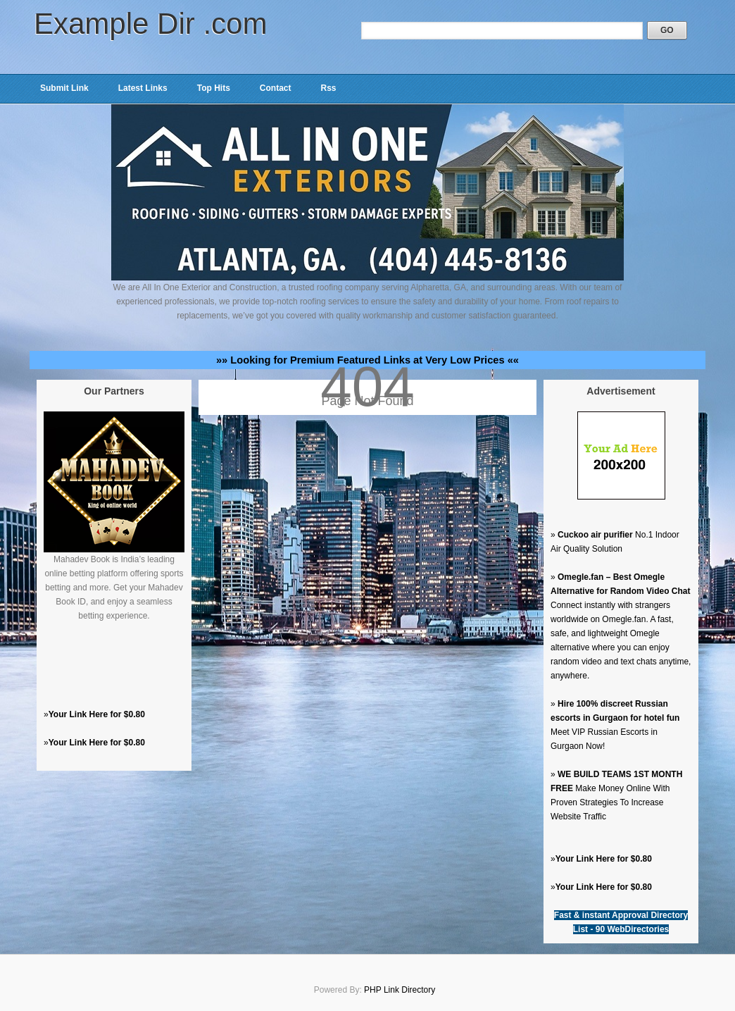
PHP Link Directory (399, 990)
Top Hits (213, 88)
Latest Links (143, 88)
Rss (328, 88)
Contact (275, 88)
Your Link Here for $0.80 (97, 714)
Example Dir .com (150, 23)
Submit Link (64, 88)
